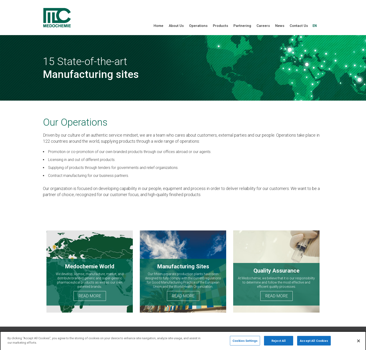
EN (315, 26)
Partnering (242, 26)
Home (158, 26)
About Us (176, 26)
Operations (198, 26)
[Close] (358, 342)
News (279, 26)
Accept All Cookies (314, 342)
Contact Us (299, 26)
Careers (263, 26)
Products (220, 26)
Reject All (278, 342)
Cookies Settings (244, 342)
